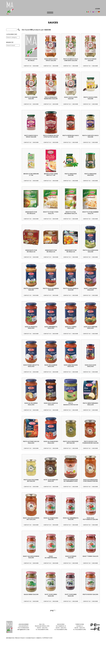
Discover (35, 66)
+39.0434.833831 (23, 624)
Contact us (27, 66)
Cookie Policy (30, 638)
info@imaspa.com (23, 629)
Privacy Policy (20, 638)
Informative (10, 638)
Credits (38, 638)
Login (97, 9)
